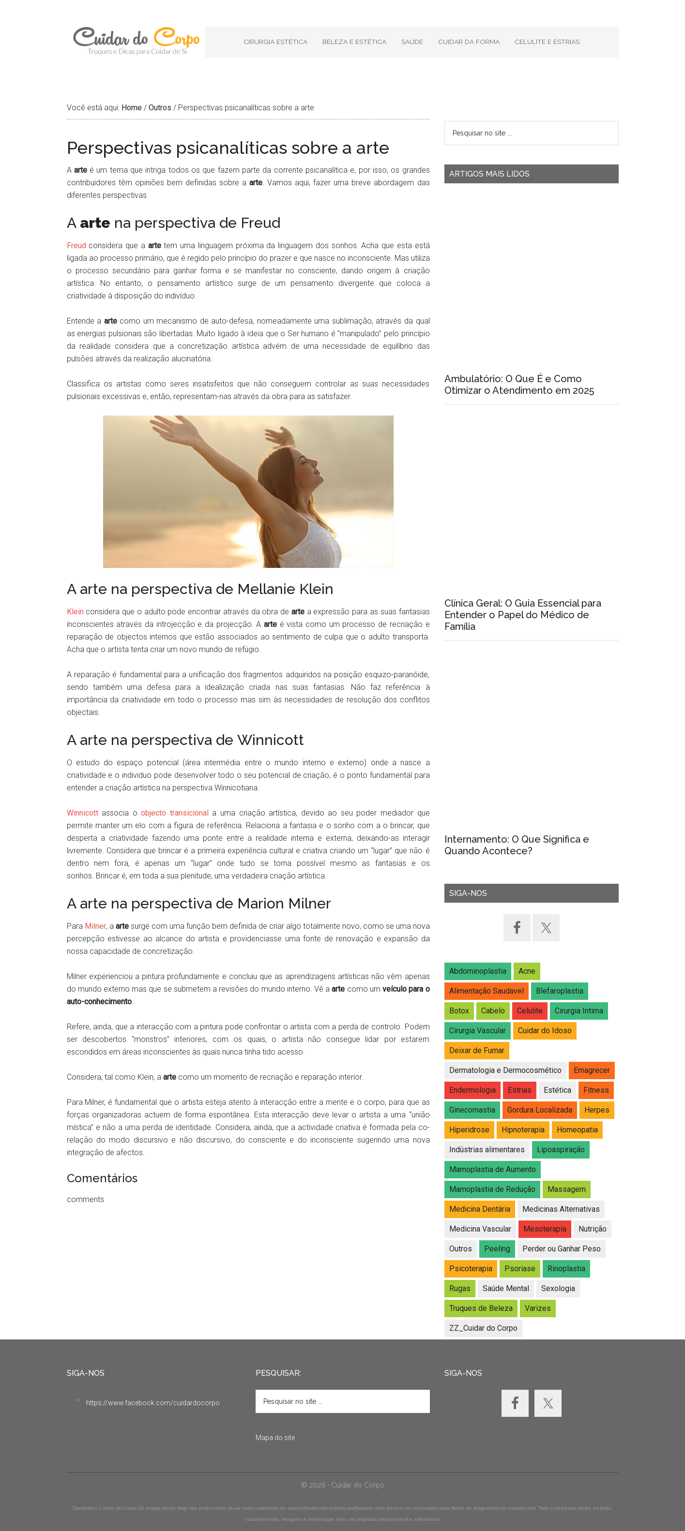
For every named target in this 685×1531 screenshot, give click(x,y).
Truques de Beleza (481, 1308)
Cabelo (493, 1010)
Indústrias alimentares (487, 1149)
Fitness (596, 1090)
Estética (557, 1090)
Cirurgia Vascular (477, 1030)
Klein (75, 611)
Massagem (567, 1189)
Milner (95, 926)
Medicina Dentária (479, 1209)
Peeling (497, 1248)
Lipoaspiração (561, 1149)
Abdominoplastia (477, 971)
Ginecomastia (472, 1110)
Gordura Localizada (539, 1110)
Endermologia (472, 1090)
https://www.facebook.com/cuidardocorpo (153, 1403)
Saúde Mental (506, 1288)
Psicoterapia (470, 1268)
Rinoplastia (566, 1268)
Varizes (538, 1308)
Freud (76, 245)
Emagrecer (592, 1070)
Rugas (460, 1288)
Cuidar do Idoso (545, 1030)
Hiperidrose (469, 1129)
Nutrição (592, 1229)
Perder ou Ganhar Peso (561, 1248)
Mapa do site (275, 1438)
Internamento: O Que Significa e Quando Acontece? (516, 845)
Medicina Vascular (480, 1229)
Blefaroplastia (559, 991)
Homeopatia (577, 1129)
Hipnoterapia (523, 1129)
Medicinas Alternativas (561, 1209)
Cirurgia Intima (579, 1010)
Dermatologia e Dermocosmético (505, 1070)
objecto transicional (175, 813)
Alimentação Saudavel (486, 991)
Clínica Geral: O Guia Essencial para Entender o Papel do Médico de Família (522, 614)
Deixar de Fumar (476, 1050)
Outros (460, 1248)
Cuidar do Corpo (136, 41)
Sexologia (558, 1288)
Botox (459, 1010)
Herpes (596, 1110)
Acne (526, 971)
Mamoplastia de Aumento (492, 1169)
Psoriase (519, 1268)
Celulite (530, 1010)
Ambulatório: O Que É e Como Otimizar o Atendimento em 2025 (519, 384)
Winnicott (82, 813)
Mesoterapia (544, 1229)
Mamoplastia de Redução (492, 1189)
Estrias (520, 1090)
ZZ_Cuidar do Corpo (483, 1328)
